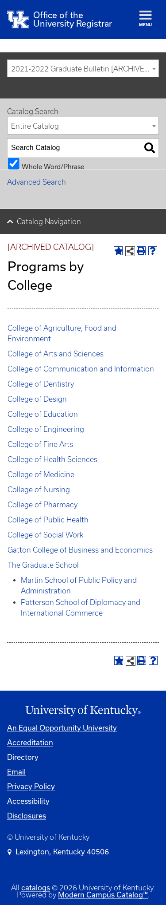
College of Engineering (46, 429)
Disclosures (26, 815)
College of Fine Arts (40, 444)
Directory (23, 757)
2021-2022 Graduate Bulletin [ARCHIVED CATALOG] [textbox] (84, 69)
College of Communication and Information (81, 369)
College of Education (43, 414)
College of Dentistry (41, 384)
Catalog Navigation (49, 221)
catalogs (35, 887)
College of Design (37, 399)
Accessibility (28, 801)
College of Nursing (39, 490)
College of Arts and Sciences (56, 354)
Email (16, 771)
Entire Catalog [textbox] (35, 126)
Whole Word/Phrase (53, 166)
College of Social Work (45, 535)
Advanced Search (36, 182)
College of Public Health (48, 520)
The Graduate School (43, 565)
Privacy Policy (31, 786)
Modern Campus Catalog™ (103, 894)
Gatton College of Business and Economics (80, 550)
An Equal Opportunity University (62, 727)
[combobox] (83, 68)
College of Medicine (41, 474)
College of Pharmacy (42, 505)
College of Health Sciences (52, 459)
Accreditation (30, 742)
